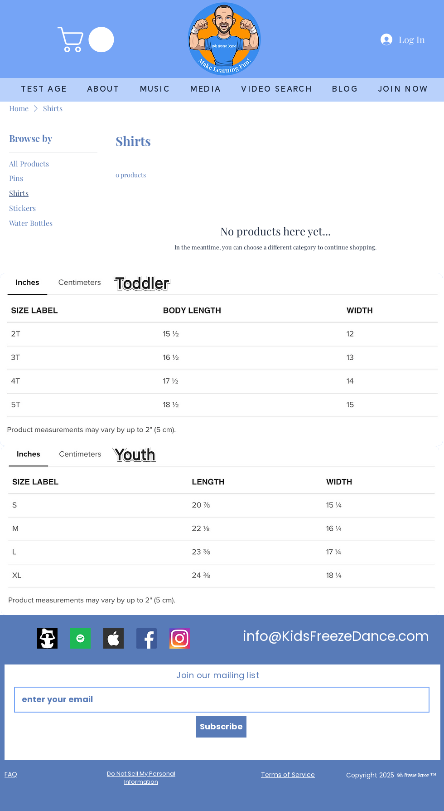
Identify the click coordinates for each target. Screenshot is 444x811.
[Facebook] (146, 638)
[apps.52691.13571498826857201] (80, 638)
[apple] (113, 638)
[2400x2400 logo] (47, 638)
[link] (89, 39)
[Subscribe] (221, 727)
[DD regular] (179, 638)
